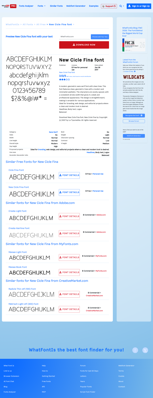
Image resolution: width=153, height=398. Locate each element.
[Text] (74, 36)
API (43, 387)
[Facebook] (135, 350)
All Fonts (28, 25)
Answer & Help (130, 71)
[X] (145, 350)
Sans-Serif (53, 132)
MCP (44, 392)
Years (82, 381)
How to (45, 371)
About (120, 381)
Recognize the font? (133, 115)
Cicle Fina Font (16, 170)
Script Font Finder (87, 392)
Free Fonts (46, 381)
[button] (121, 6)
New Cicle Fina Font (19, 187)
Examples (93, 6)
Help (44, 366)
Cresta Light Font (17, 211)
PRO (13, 6)
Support (109, 6)
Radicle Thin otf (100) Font (22, 289)
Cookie (121, 376)
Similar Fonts (56, 6)
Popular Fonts (86, 387)
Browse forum (134, 121)
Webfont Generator (75, 6)
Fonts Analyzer (26, 6)
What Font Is (9, 366)
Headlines (91, 152)
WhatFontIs (12, 25)
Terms (121, 371)
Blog (5, 387)
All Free (41, 25)
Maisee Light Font (18, 252)
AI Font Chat (9, 381)
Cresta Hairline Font (19, 228)
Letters (83, 376)
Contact (121, 387)
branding (41, 150)
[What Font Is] (5, 6)
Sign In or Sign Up (139, 6)
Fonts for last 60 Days (89, 371)
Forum (83, 366)
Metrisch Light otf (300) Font (23, 304)
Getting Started (48, 376)
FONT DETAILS (69, 175)
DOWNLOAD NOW (84, 44)
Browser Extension (11, 376)
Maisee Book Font (18, 267)
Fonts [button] (41, 6)
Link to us (8, 371)
